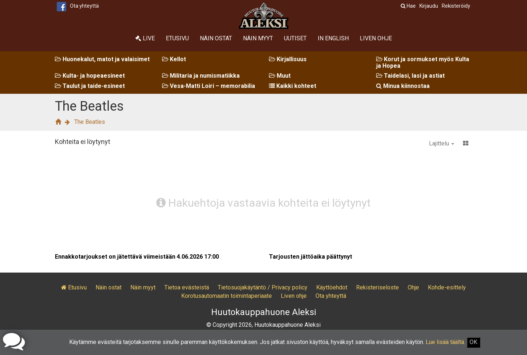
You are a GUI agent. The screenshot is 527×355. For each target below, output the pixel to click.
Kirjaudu (428, 6)
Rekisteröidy (456, 6)
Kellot (174, 59)
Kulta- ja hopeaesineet (90, 75)
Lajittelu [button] (441, 143)
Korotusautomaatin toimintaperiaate (226, 295)
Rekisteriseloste (377, 287)
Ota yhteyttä (84, 6)
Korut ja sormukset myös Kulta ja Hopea (422, 62)
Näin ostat (216, 38)
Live (145, 38)
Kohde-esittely (447, 287)
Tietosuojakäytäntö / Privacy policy (262, 287)
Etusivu (177, 38)
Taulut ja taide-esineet (90, 85)
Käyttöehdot (331, 287)
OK (473, 342)
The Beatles (89, 121)
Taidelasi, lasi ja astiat (410, 75)
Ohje (413, 287)
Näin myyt (258, 38)
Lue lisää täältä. (445, 342)
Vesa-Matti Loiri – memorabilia (208, 85)
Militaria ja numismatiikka (201, 75)
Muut (280, 75)
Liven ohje (376, 38)
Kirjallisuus (288, 59)
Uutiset (295, 38)
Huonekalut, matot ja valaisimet (102, 59)
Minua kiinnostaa (403, 85)
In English (333, 38)
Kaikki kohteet (292, 85)
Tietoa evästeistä (186, 287)
